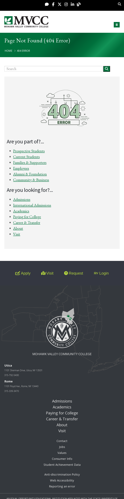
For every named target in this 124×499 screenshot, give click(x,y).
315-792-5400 (11, 375)
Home (8, 51)
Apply (22, 273)
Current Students (26, 156)
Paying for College (27, 216)
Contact (62, 441)
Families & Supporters (29, 162)
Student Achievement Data (62, 465)
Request (73, 273)
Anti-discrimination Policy (62, 474)
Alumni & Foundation (30, 173)
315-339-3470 (11, 391)
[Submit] (106, 69)
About (18, 228)
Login (101, 273)
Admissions (21, 199)
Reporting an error (62, 486)
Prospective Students (29, 150)
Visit (16, 234)
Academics (21, 210)
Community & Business (31, 179)
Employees (21, 168)
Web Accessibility (62, 480)
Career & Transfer (26, 222)
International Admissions (32, 205)
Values (62, 453)
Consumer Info (62, 459)
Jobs (62, 447)
